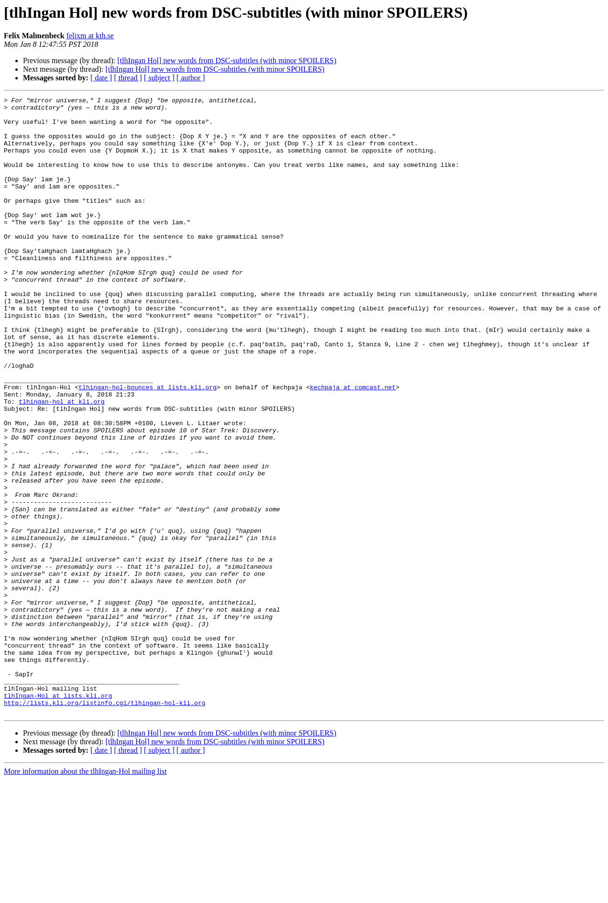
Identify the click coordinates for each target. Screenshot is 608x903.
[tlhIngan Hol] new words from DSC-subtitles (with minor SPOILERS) (226, 60)
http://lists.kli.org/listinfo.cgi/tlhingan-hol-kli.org (104, 824)
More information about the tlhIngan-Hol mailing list (85, 895)
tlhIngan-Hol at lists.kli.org (58, 816)
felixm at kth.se (90, 36)
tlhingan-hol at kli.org (61, 463)
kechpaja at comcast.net (353, 445)
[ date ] (101, 78)
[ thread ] (128, 78)
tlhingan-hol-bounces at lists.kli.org (147, 445)
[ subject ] (159, 78)
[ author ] (191, 78)
